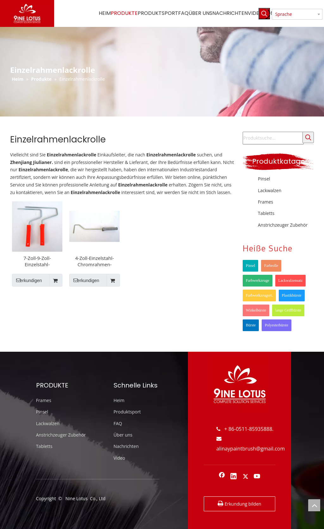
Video (119, 458)
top (314, 505)
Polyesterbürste (276, 325)
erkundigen (27, 280)
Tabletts (266, 213)
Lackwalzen (269, 190)
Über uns (123, 435)
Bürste (251, 325)
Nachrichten (126, 446)
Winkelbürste (256, 310)
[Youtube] (257, 477)
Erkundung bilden (239, 503)
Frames (265, 202)
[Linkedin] (233, 477)
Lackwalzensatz (290, 280)
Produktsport (127, 412)
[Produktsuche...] (273, 138)
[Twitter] (245, 477)
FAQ (118, 423)
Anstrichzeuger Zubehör (283, 225)
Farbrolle (271, 265)
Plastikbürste (292, 295)
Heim (119, 400)
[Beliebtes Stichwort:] (264, 13)
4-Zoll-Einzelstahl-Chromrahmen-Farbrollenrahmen (94, 261)
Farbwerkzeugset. (259, 295)
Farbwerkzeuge (257, 280)
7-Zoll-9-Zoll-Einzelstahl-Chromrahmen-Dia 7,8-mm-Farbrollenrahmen (37, 261)
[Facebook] (222, 477)
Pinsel (264, 179)
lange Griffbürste (288, 310)
